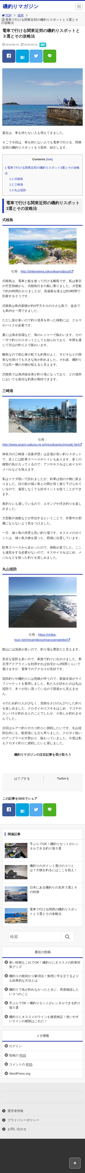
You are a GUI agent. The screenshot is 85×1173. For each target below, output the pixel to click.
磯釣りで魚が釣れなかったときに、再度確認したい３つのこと (44, 992)
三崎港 (16, 184)
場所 (20, 15)
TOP (6, 15)
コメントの (20, 1064)
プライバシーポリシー (23, 1120)
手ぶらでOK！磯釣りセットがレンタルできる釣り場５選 (44, 1005)
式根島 (16, 179)
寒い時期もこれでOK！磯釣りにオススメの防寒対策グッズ (44, 965)
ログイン (15, 1046)
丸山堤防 (17, 190)
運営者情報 (15, 1111)
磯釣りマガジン (21, 6)
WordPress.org (19, 1073)
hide (49, 159)
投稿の (17, 1055)
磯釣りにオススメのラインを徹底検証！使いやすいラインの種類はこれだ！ (44, 1019)
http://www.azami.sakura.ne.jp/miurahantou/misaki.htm (40, 444)
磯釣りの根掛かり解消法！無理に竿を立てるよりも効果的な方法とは (44, 978)
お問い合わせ (17, 1129)
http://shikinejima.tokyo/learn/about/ (45, 271)
